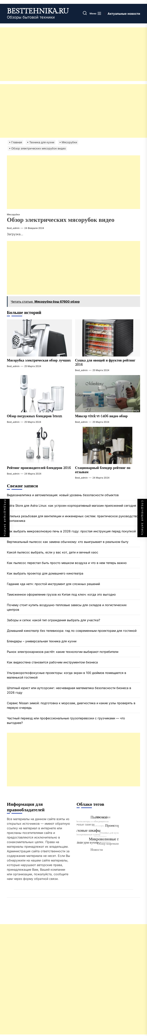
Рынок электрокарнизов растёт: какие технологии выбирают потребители (63, 652)
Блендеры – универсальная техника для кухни (41, 641)
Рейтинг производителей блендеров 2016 (39, 468)
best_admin (13, 228)
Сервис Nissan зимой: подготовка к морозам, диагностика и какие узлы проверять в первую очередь (71, 705)
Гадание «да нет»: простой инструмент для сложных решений (53, 584)
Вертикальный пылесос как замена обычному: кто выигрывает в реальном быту (67, 542)
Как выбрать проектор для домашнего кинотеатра (45, 573)
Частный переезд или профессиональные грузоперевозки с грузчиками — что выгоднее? (66, 720)
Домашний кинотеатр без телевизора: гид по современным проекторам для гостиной (71, 631)
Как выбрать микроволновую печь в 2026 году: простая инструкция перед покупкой (71, 531)
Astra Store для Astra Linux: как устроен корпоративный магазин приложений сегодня (71, 505)
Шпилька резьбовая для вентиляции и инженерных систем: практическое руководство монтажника (72, 518)
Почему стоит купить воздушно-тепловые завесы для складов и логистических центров (67, 607)
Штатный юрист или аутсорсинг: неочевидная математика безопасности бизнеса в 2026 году (69, 690)
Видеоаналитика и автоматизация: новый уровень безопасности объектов (63, 495)
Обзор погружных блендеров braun (34, 416)
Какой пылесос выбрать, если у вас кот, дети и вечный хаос (52, 552)
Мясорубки (13, 214)
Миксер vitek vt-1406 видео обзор (101, 416)
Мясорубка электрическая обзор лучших (39, 360)
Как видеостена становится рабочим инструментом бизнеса (52, 662)
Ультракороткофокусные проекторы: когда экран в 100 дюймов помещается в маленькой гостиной (66, 675)
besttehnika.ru (38, 11)
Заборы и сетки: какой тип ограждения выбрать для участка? (53, 620)
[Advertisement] (73, 54)
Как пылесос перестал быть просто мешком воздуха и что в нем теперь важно (67, 563)
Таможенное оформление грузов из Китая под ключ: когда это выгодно (61, 594)
